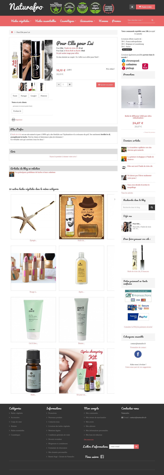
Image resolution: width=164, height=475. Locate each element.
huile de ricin (16, 134)
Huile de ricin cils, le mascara (138, 271)
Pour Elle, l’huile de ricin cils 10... (142, 228)
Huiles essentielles (45, 21)
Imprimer (19, 120)
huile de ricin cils (71, 48)
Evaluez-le (17, 111)
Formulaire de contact (138, 347)
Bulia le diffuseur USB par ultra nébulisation (138, 117)
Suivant (114, 199)
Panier (145, 7)
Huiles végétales (20, 21)
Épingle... (33, 240)
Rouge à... (33, 292)
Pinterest (44, 96)
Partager (24, 96)
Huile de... (81, 240)
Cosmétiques (67, 21)
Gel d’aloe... (33, 343)
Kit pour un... (81, 395)
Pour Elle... (137, 224)
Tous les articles (127, 193)
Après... (81, 292)
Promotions (128, 74)
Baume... (81, 343)
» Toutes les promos (149, 132)
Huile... (33, 395)
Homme (103, 21)
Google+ (34, 96)
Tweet (15, 96)
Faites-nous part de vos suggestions (138, 367)
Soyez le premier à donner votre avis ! (63, 157)
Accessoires (86, 21)
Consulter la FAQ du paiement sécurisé (138, 327)
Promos (116, 21)
